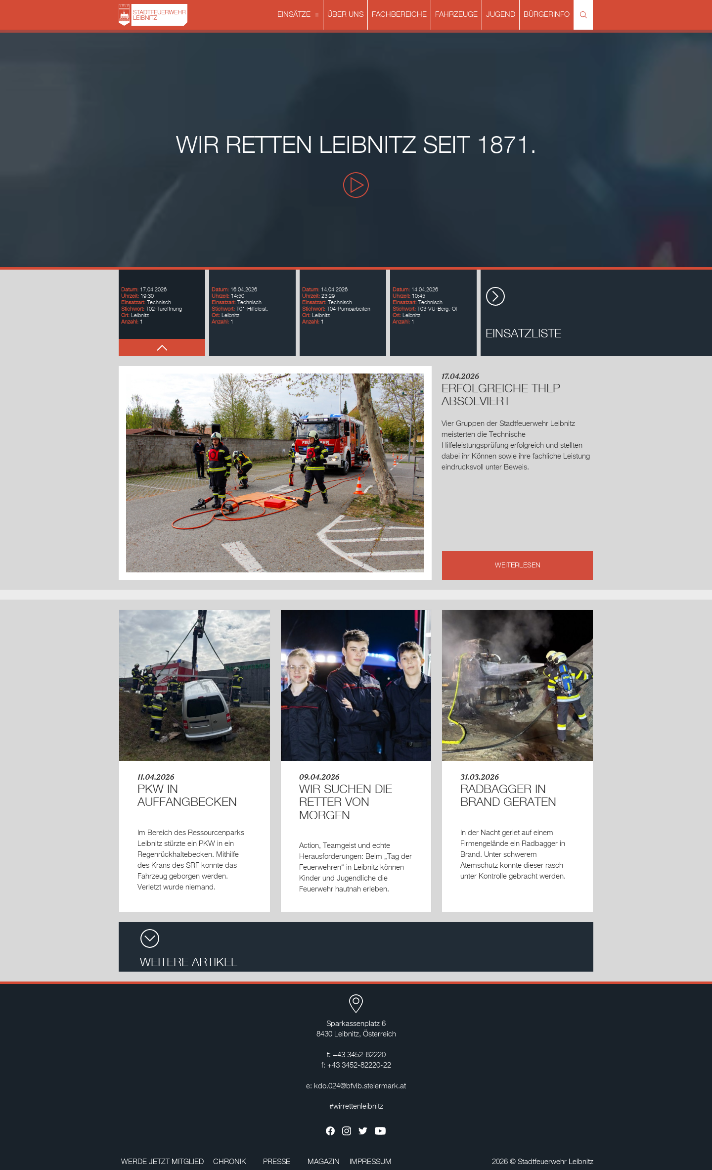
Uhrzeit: (130, 296)
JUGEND (500, 14)
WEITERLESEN (517, 565)
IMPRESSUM (371, 1162)
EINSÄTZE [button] (298, 15)
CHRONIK (229, 1162)
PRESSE (276, 1162)
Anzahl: (129, 322)
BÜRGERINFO (547, 14)
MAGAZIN (324, 1162)
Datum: (129, 289)
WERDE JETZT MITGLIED (162, 1162)
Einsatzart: (133, 302)
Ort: (125, 315)
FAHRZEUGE (456, 14)
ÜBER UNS (345, 14)
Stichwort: (132, 309)
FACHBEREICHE (399, 14)
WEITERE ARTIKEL (188, 949)
